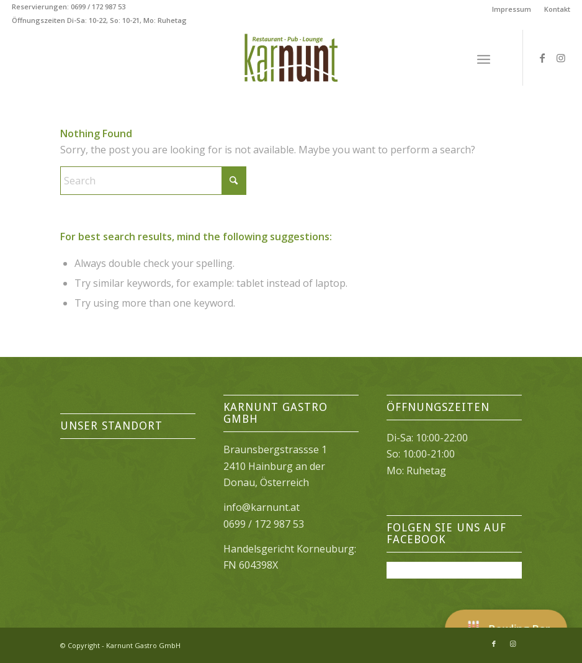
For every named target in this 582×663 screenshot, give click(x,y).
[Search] (153, 180)
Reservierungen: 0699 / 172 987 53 (68, 6)
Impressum (511, 9)
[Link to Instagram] (561, 57)
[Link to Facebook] (542, 57)
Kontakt (557, 9)
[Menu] (483, 57)
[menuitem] (512, 9)
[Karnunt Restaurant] (291, 58)
